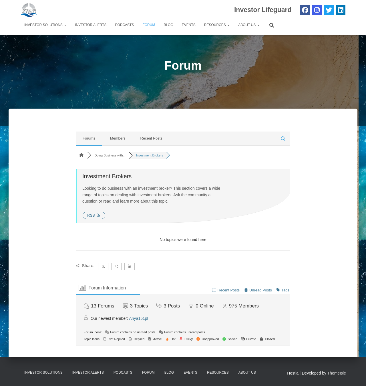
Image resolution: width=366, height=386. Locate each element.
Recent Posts (151, 138)
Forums (89, 138)
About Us (248, 25)
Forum (148, 25)
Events (189, 25)
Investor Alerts (90, 25)
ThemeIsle (336, 373)
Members (118, 138)
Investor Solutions (45, 25)
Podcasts (124, 25)
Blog (168, 25)
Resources (217, 25)
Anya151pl (138, 318)
